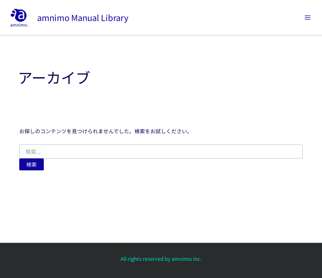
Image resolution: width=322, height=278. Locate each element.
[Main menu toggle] (307, 17)
